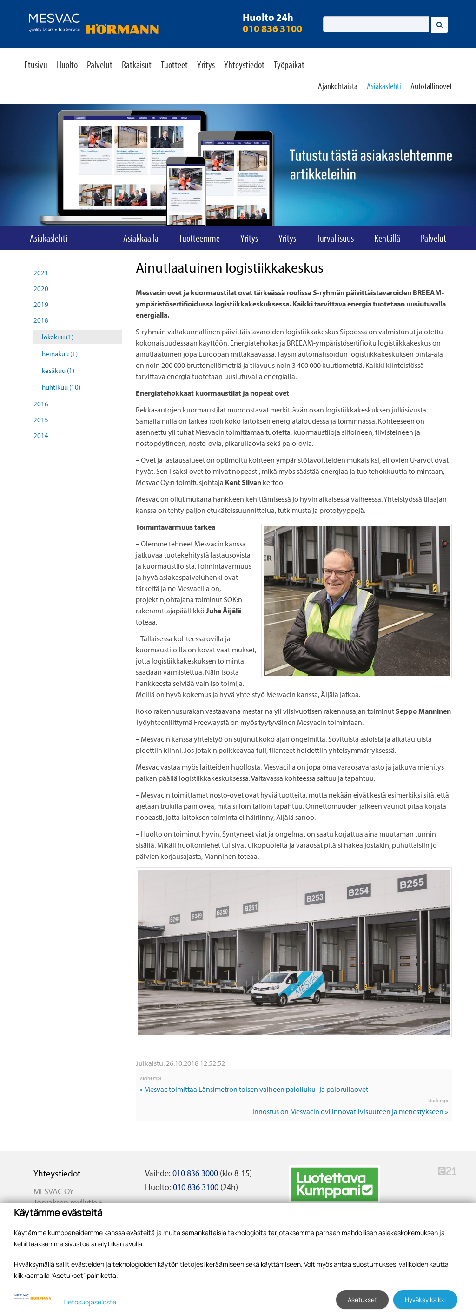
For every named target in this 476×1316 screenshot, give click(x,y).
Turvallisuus (335, 238)
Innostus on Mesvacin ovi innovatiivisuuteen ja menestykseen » (350, 1111)
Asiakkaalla (141, 238)
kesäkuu (58, 370)
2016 (40, 403)
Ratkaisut (137, 64)
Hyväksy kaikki (425, 1300)
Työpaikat (289, 64)
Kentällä (387, 238)
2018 (40, 320)
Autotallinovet (431, 86)
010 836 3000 (195, 1173)
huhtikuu (61, 387)
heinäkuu (60, 353)
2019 (40, 304)
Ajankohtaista (337, 86)
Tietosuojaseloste (89, 1301)
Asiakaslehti (384, 86)
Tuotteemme (199, 238)
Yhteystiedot (244, 64)
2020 (40, 288)
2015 (40, 419)
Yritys (206, 64)
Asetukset (362, 1300)
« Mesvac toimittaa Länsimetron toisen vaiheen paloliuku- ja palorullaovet (253, 1089)
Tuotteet (174, 64)
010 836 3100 (272, 28)
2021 (40, 272)
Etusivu (35, 64)
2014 (40, 435)
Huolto (67, 64)
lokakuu (57, 336)
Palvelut (99, 64)
